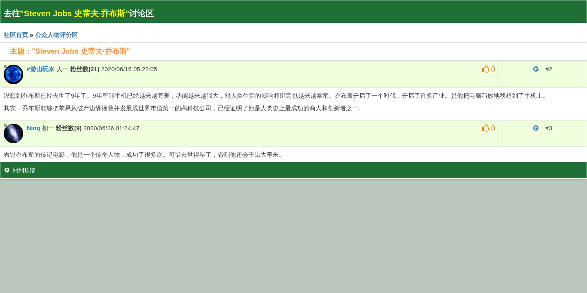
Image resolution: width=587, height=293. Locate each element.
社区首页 (16, 34)
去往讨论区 (79, 13)
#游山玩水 (40, 69)
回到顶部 (19, 170)
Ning (33, 128)
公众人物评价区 (56, 34)
